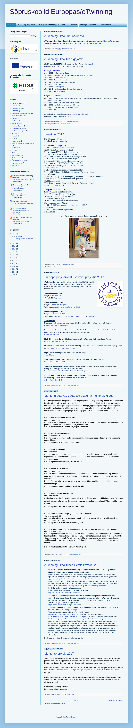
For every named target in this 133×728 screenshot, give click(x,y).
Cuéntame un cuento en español (56, 325)
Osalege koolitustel (88, 25)
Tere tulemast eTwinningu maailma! (23, 179)
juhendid (14, 118)
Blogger (73, 717)
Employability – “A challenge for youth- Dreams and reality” (74, 316)
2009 (14, 266)
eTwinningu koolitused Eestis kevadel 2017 (72, 565)
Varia (13, 153)
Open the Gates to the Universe (55, 341)
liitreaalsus (15, 133)
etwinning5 (15, 111)
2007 (14, 272)
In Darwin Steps (55, 296)
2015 (14, 249)
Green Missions (50, 355)
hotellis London (89, 64)
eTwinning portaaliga (69, 610)
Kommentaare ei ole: (68, 48)
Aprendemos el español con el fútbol (66, 307)
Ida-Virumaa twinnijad (20, 185)
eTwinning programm (26, 25)
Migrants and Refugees (58, 305)
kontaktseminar (17, 123)
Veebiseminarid (106, 25)
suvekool (52, 267)
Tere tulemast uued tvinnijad (21, 221)
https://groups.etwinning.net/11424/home (63, 614)
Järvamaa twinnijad (19, 194)
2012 (14, 258)
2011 (14, 260)
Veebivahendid (16, 158)
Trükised (14, 150)
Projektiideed (58, 89)
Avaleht (11, 25)
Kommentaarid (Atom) (58, 704)
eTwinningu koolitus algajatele (64, 59)
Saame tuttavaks (59, 77)
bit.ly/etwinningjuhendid (80, 114)
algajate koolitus (54, 124)
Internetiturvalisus (17, 116)
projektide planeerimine (73, 89)
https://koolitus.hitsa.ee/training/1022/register (64, 605)
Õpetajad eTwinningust (19, 160)
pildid (13, 138)
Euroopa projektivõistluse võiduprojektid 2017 (74, 277)
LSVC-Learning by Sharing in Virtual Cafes (59, 348)
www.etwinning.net (85, 75)
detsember (17, 236)
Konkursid (15, 121)
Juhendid (73, 25)
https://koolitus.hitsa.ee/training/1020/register (64, 593)
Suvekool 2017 (54, 134)
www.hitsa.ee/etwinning (109, 41)
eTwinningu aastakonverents (21, 113)
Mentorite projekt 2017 (59, 653)
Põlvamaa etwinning (19, 201)
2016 (14, 246)
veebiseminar (16, 155)
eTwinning (15, 106)
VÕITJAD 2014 (17, 196)
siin (69, 116)
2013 (14, 255)
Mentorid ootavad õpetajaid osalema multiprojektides (78, 395)
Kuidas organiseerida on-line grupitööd (70, 205)
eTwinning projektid (18, 108)
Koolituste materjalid (18, 131)
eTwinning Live (58, 87)
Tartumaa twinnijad (19, 208)
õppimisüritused (17, 163)
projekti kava (16, 141)
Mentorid (14, 136)
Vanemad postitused (116, 700)
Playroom (57, 298)
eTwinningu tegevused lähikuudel (22, 203)
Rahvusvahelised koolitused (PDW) (23, 143)
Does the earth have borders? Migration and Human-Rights (65, 371)
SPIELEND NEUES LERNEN (55, 362)
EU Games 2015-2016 (58, 314)
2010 (14, 263)
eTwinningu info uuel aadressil (64, 36)
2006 (14, 275)
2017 (14, 243)
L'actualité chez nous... (52, 334)
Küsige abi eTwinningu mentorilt (52, 25)
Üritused (14, 165)
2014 (14, 252)
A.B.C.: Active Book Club (53, 380)
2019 (14, 234)
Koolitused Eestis (65, 124)
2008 (14, 269)
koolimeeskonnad (17, 126)
